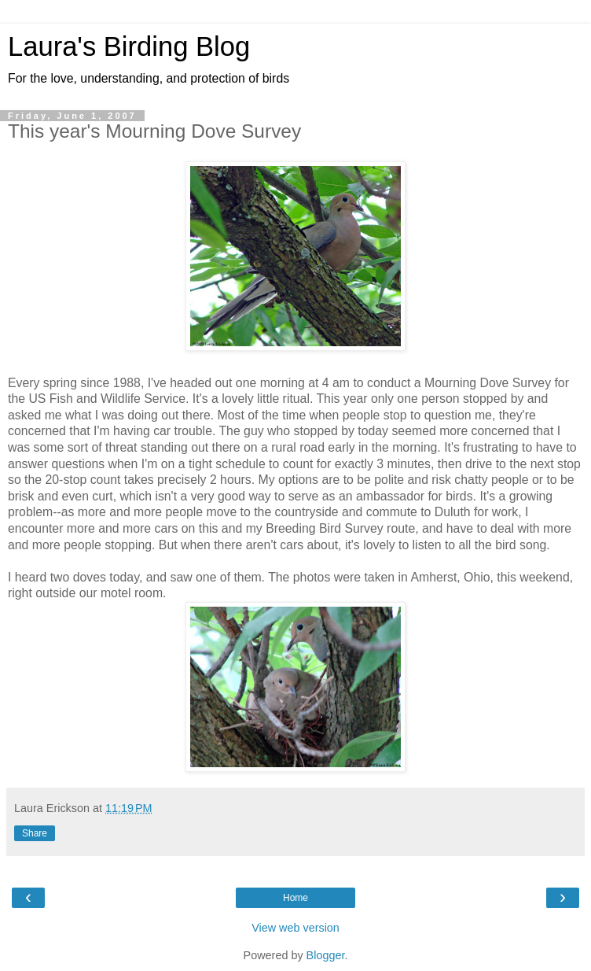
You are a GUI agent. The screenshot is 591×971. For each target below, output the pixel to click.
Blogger (326, 955)
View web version (295, 927)
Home (295, 897)
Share (34, 833)
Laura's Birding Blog (129, 46)
